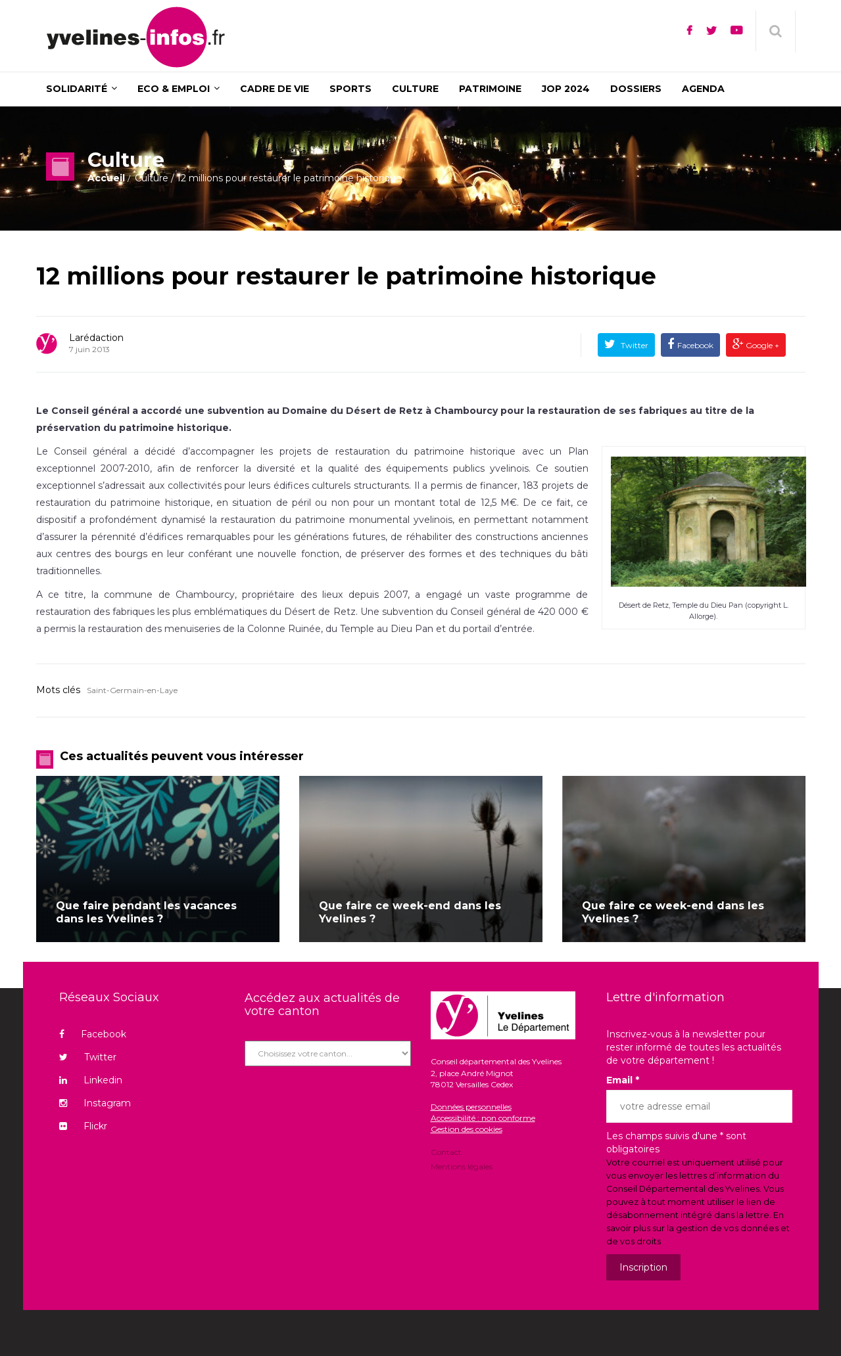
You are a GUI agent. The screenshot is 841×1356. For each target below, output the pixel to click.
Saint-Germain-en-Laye (132, 690)
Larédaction (96, 338)
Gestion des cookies (466, 1129)
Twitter (633, 345)
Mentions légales (462, 1166)
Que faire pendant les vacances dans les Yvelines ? (146, 912)
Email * (622, 1080)
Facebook (695, 345)
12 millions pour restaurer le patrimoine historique (346, 275)
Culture (151, 178)
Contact (446, 1153)
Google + (761, 345)
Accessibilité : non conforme (483, 1118)
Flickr (83, 1126)
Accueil (106, 178)
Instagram (95, 1103)
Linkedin (90, 1080)
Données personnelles (471, 1107)
